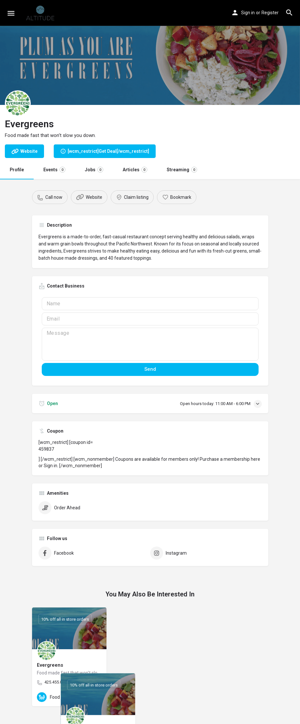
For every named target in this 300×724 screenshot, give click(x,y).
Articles (135, 170)
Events (54, 170)
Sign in (248, 12)
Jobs (94, 170)
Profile (17, 169)
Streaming (182, 170)
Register (270, 12)
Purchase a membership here (230, 459)
